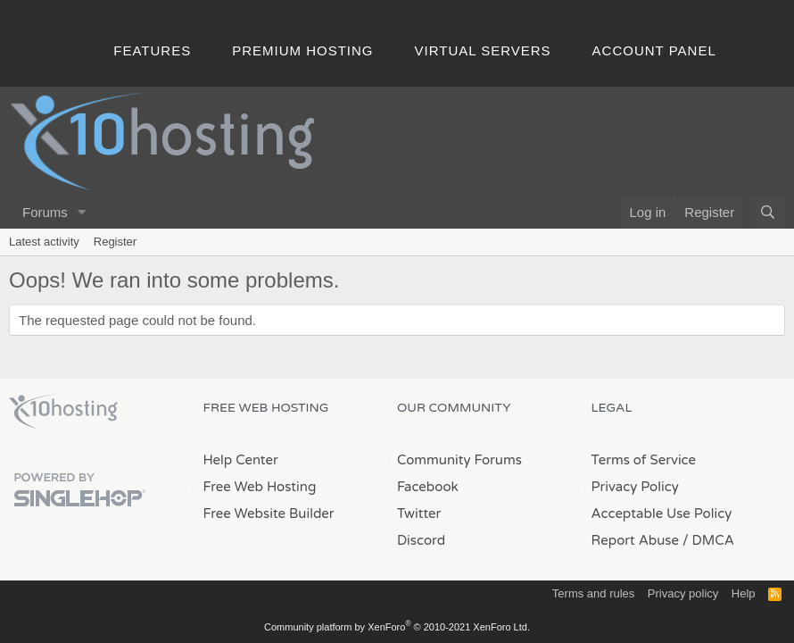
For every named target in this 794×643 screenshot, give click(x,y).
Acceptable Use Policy (661, 513)
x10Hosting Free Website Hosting (63, 412)
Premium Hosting (302, 50)
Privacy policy (683, 593)
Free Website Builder (269, 513)
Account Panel (654, 50)
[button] (82, 212)
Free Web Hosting (260, 487)
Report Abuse (635, 540)
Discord (421, 540)
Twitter (419, 513)
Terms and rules (593, 593)
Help (744, 593)
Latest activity (44, 241)
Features (152, 50)
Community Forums (459, 460)
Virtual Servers (483, 50)
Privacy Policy (635, 487)
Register (115, 241)
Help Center (240, 460)
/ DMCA (708, 540)
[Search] (767, 212)
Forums (45, 212)
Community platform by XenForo (397, 627)
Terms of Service (644, 460)
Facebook (428, 487)
